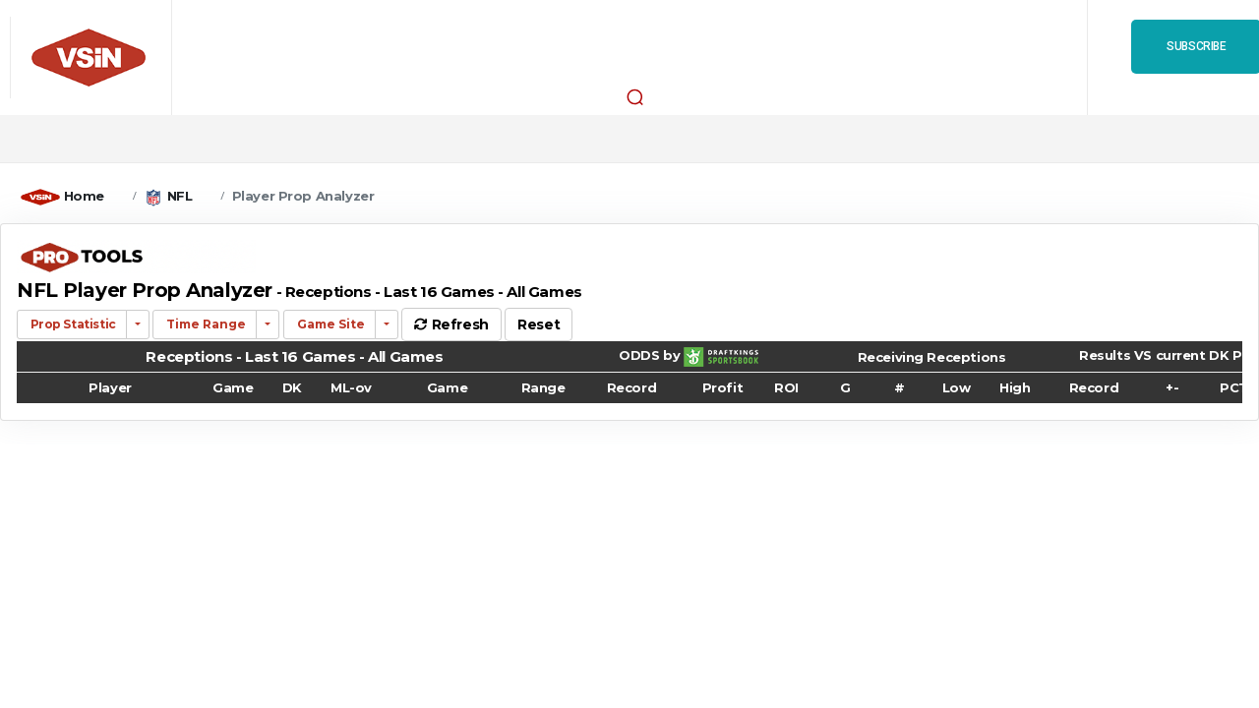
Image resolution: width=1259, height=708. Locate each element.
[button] (634, 96)
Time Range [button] (204, 324)
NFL (180, 196)
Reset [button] (538, 324)
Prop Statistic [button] (72, 324)
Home (84, 196)
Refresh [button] (451, 324)
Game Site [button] (329, 324)
